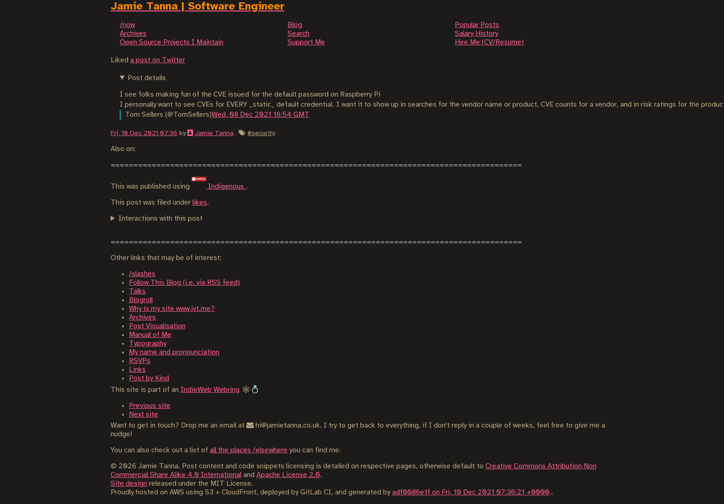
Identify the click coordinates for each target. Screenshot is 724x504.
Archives (142, 317)
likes (199, 202)
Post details (147, 78)
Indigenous (219, 186)
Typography (147, 343)
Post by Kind (149, 378)
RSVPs (139, 361)
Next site (143, 414)
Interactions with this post (160, 218)
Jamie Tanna (214, 133)
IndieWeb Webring (210, 390)
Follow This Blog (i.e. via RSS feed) (184, 283)
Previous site (149, 406)
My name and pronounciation (174, 352)
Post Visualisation (157, 326)
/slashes (142, 274)
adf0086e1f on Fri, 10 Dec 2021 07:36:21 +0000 (470, 492)
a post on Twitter (157, 60)
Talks (137, 291)
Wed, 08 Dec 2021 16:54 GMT (260, 115)
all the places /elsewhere (248, 450)
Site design (129, 484)
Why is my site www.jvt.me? (172, 309)
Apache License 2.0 (288, 475)
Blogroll (141, 300)
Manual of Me (150, 335)
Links (137, 370)
